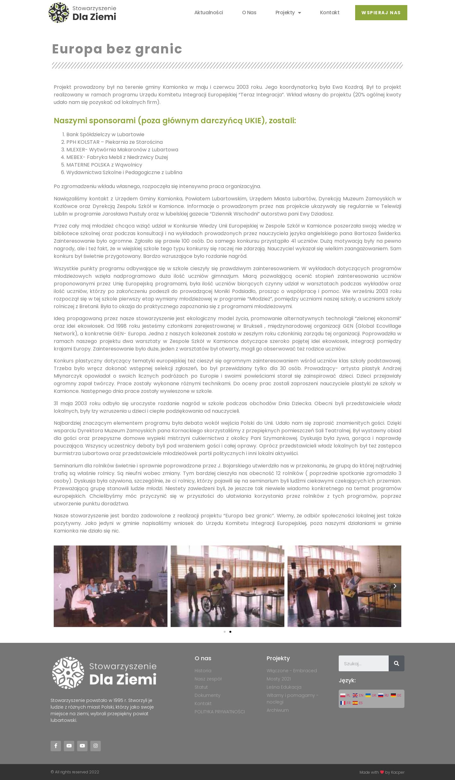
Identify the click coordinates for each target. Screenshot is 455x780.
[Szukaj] (396, 663)
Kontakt (329, 12)
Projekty (288, 13)
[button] (381, 12)
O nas (249, 12)
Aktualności (208, 12)
